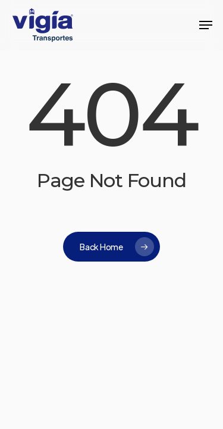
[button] (205, 25)
